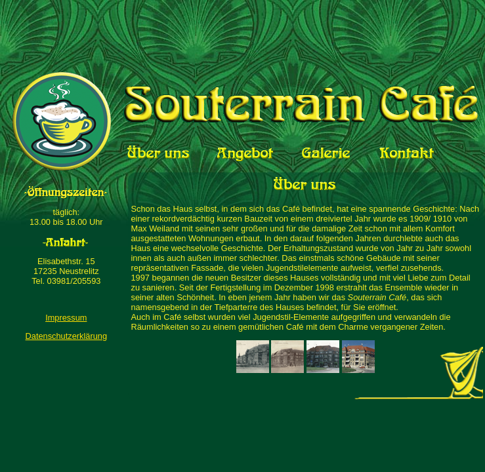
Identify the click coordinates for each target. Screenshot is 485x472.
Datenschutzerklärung (66, 336)
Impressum (66, 318)
